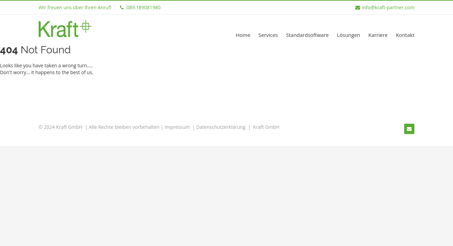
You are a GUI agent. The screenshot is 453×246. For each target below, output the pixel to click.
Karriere (378, 34)
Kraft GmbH (266, 127)
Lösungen (348, 34)
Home (243, 34)
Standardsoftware (307, 34)
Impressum (177, 127)
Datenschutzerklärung (220, 127)
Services (268, 34)
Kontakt (405, 34)
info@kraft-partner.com (384, 7)
